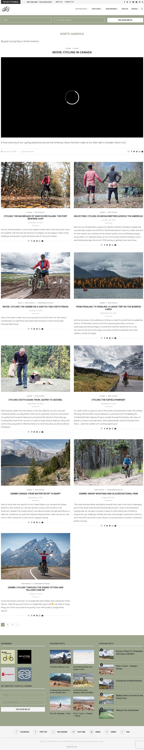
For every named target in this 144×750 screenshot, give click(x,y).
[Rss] (142, 2)
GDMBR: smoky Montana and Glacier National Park (108, 493)
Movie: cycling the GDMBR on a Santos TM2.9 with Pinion (35, 306)
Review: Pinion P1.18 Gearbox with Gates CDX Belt (129, 652)
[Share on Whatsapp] (139, 151)
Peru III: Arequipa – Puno (60, 713)
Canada (68, 48)
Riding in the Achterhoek (127, 710)
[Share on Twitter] (134, 151)
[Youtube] (133, 2)
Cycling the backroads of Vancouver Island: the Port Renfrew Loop (35, 217)
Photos (125, 9)
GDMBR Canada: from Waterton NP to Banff (35, 493)
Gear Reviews (111, 9)
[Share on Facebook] (131, 151)
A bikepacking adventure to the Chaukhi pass (60, 691)
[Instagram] (130, 2)
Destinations (81, 9)
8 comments (27, 151)
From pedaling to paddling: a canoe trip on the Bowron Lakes (108, 308)
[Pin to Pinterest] (137, 151)
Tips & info (96, 9)
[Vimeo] (139, 2)
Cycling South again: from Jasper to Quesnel (35, 399)
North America (39, 212)
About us (59, 2)
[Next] (25, 2)
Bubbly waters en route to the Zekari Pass (128, 696)
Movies (134, 9)
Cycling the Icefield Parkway (108, 399)
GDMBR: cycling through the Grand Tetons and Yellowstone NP (35, 588)
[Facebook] (124, 2)
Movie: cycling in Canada (72, 52)
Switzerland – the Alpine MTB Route (42, 2)
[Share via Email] (142, 151)
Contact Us (69, 2)
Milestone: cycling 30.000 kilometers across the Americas (108, 216)
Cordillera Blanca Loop (59, 667)
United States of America (45, 303)
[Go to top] (72, 747)
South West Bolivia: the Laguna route (82, 668)
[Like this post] (128, 151)
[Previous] (22, 2)
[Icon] (35, 275)
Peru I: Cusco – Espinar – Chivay (83, 714)
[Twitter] (127, 2)
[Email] (136, 2)
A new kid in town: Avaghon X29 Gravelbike (83, 691)
